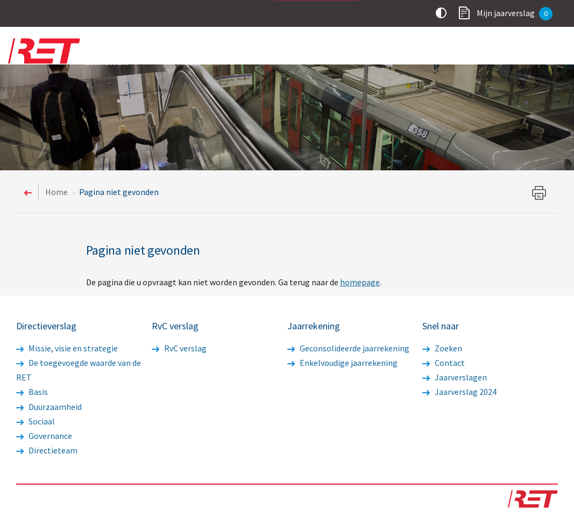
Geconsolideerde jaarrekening (348, 348)
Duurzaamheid (49, 406)
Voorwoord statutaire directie (221, 52)
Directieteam (46, 450)
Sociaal (35, 421)
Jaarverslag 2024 (459, 391)
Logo (75, 51)
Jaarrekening (480, 52)
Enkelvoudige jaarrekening (342, 362)
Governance (44, 435)
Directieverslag (332, 52)
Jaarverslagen (454, 377)
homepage (360, 282)
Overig (541, 52)
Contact (443, 362)
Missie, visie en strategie (67, 348)
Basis (32, 391)
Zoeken (442, 348)
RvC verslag (408, 52)
